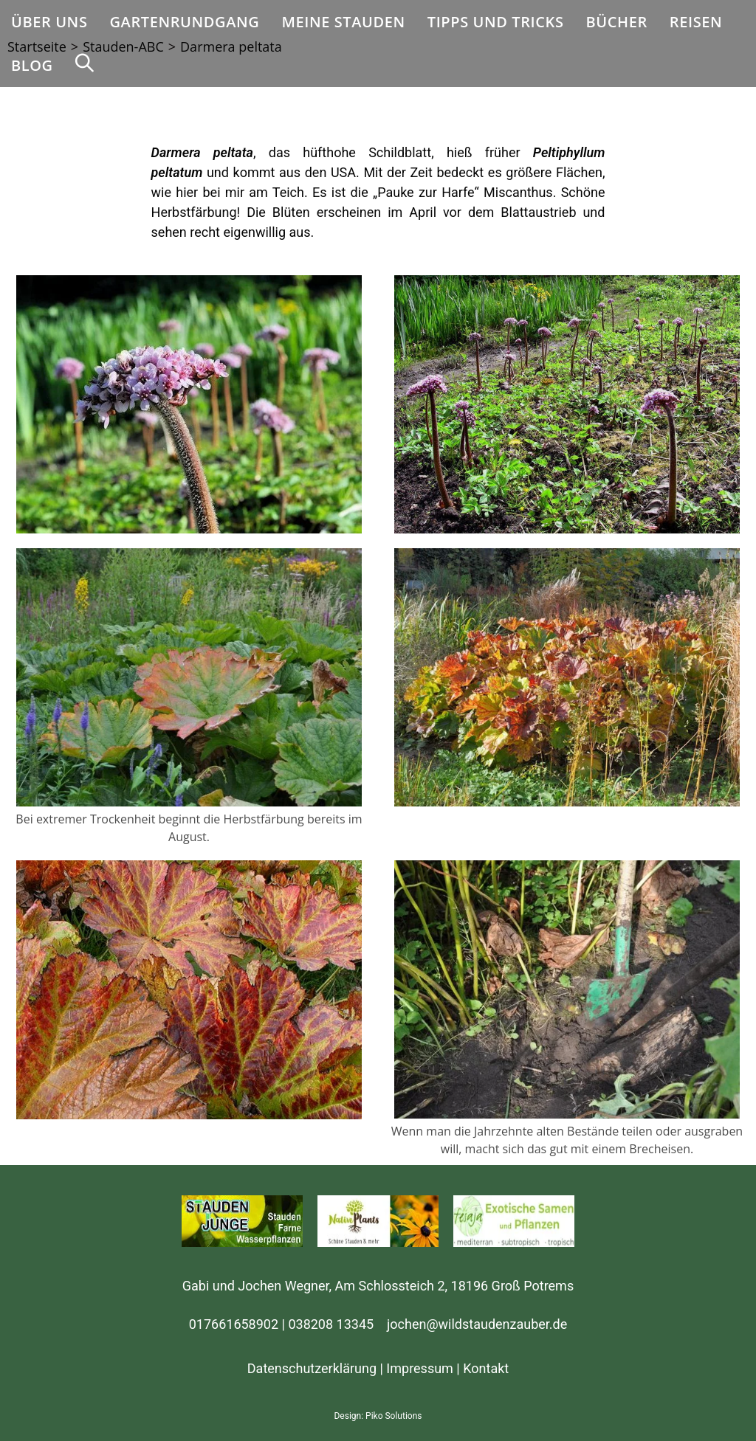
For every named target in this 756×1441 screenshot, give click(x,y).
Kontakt (486, 1368)
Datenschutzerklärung (312, 1368)
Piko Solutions (393, 1416)
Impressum (419, 1368)
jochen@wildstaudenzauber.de (477, 1324)
